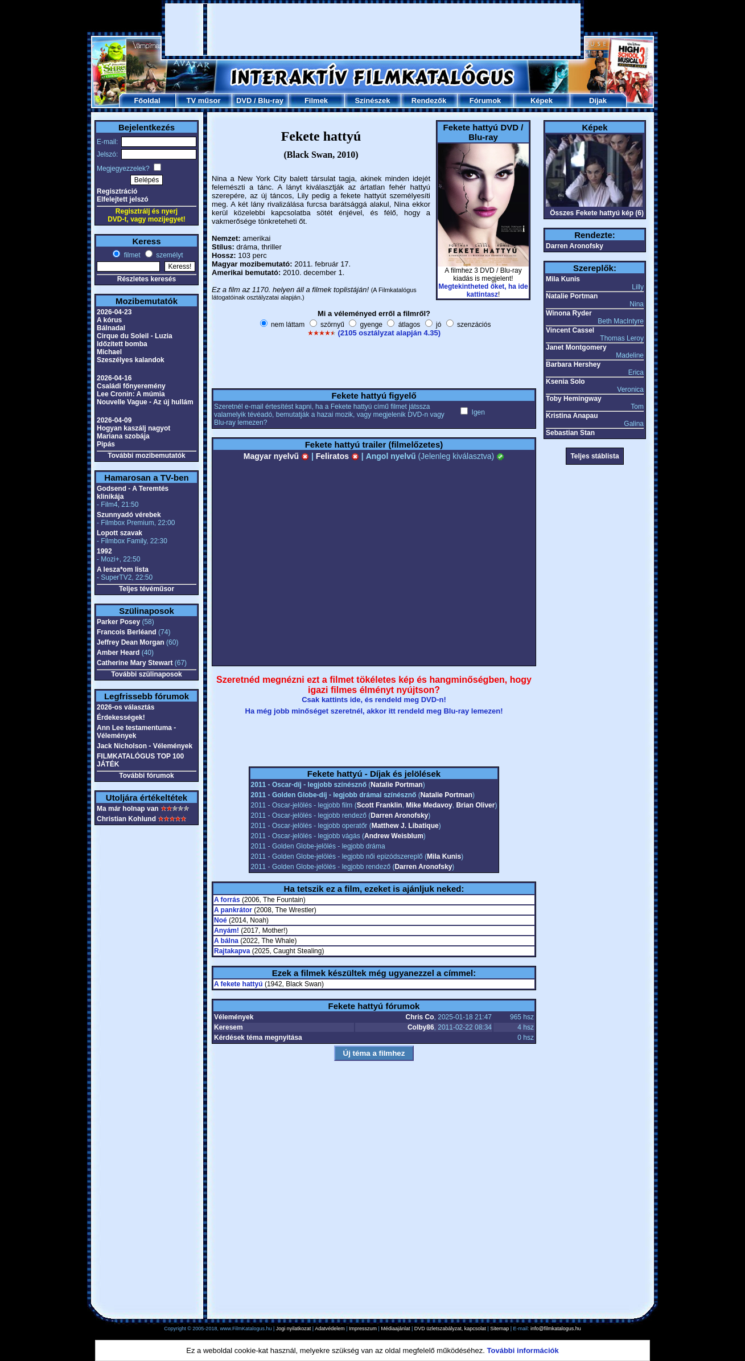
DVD (244, 100)
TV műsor (204, 100)
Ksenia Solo (565, 382)
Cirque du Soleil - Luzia (134, 336)
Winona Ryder (569, 313)
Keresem (228, 1027)
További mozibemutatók (146, 456)
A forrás (227, 900)
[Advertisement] (373, 29)
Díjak (598, 100)
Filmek (316, 100)
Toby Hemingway (574, 399)
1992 (104, 551)
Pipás (106, 444)
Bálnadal (111, 328)
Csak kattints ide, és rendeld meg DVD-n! (374, 699)
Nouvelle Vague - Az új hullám (145, 402)
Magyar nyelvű (276, 456)
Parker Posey (118, 622)
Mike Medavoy (429, 805)
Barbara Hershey (573, 364)
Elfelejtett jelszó (123, 199)
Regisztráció (117, 191)
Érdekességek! (121, 718)
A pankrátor (233, 910)
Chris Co (420, 1017)
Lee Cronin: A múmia (131, 394)
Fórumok (485, 100)
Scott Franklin (379, 805)
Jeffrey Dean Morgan (130, 642)
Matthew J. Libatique (405, 826)
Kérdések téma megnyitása (258, 1038)
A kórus (109, 320)
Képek (541, 100)
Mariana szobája (123, 436)
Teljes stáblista (594, 456)
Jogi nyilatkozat (293, 1328)
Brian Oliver (475, 805)
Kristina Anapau (572, 416)
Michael (109, 352)
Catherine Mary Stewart (134, 663)
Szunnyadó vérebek (129, 515)
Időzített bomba (122, 344)
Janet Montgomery (576, 347)
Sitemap (499, 1328)
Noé (220, 920)
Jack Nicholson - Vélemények (144, 746)
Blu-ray (270, 100)
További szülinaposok (146, 674)
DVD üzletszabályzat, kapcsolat (450, 1328)
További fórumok (146, 776)
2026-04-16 (114, 378)
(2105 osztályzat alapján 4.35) (389, 333)
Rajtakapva (232, 951)
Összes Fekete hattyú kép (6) (597, 213)
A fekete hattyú (238, 984)
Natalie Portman (396, 785)
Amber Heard (118, 653)
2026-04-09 (114, 420)
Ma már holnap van (128, 809)
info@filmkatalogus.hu (555, 1328)
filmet (131, 255)
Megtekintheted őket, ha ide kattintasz (483, 290)
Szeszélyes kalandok (130, 360)
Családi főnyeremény (131, 386)
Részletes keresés (146, 279)
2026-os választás (125, 707)
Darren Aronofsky (399, 815)
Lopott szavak (119, 533)
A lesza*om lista (123, 569)
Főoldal (147, 100)
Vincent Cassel (570, 330)
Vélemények (233, 1017)
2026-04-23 (114, 312)
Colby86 (421, 1027)
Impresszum (363, 1328)
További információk (523, 1350)
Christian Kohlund (126, 819)
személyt (168, 255)
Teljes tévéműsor (146, 589)
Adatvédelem (330, 1328)
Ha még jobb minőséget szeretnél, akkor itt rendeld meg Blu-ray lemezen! (374, 711)
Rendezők (428, 100)
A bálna (226, 941)
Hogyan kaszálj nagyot (133, 428)
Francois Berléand (127, 632)
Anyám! (226, 930)
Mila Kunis (444, 856)
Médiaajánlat (395, 1328)
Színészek (372, 100)
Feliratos (337, 456)
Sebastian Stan (570, 433)
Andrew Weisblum (393, 836)
